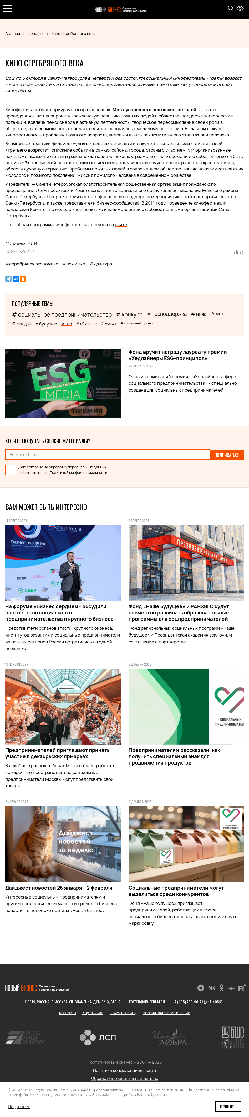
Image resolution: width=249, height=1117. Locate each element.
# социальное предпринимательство (62, 314)
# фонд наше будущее (34, 324)
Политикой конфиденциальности (78, 471)
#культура (100, 264)
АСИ (33, 243)
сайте (121, 224)
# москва (108, 323)
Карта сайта (92, 1011)
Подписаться (227, 454)
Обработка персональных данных (124, 1078)
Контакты (67, 1011)
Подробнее (19, 1106)
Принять (228, 1106)
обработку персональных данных (77, 466)
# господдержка (167, 314)
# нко (66, 323)
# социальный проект (136, 323)
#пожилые (73, 264)
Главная (12, 33)
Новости (35, 33)
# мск (217, 314)
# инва (199, 314)
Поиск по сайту (123, 1011)
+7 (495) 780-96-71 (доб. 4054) (197, 1001)
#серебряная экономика (31, 264)
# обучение (86, 323)
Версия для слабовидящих (166, 1011)
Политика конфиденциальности (124, 1069)
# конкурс (129, 314)
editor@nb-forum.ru (147, 1001)
